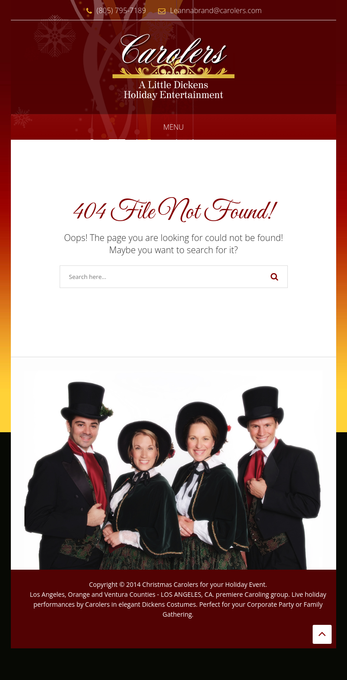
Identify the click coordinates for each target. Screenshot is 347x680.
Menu (173, 127)
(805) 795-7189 (114, 10)
